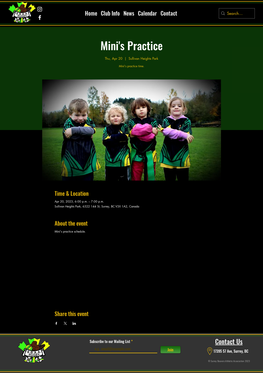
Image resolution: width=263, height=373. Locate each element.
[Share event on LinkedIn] (74, 323)
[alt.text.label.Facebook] (40, 17)
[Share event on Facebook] (56, 323)
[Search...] (237, 13)
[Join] (170, 349)
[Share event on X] (65, 323)
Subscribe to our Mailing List (110, 341)
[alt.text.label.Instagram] (40, 9)
